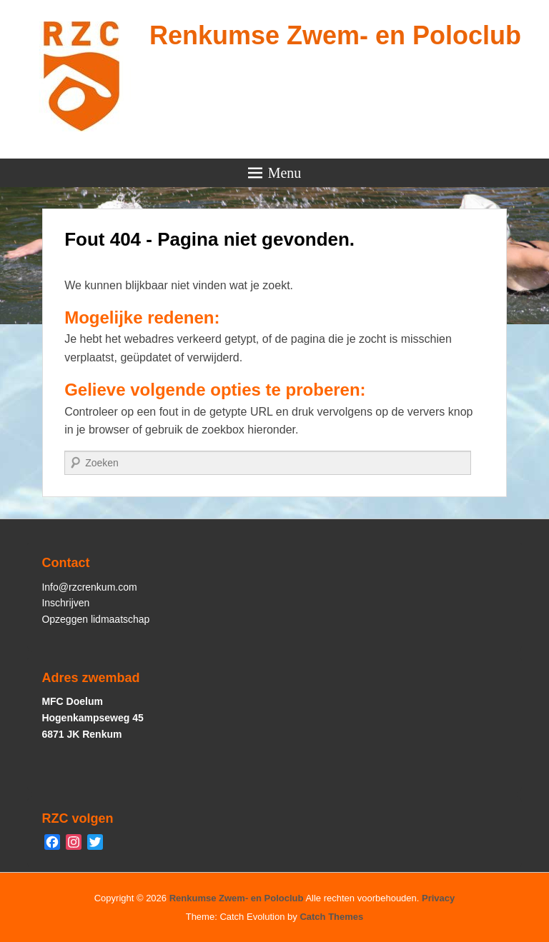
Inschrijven (65, 602)
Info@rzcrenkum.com (89, 587)
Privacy (438, 898)
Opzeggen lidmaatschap (95, 619)
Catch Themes (331, 916)
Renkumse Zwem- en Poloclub (335, 35)
